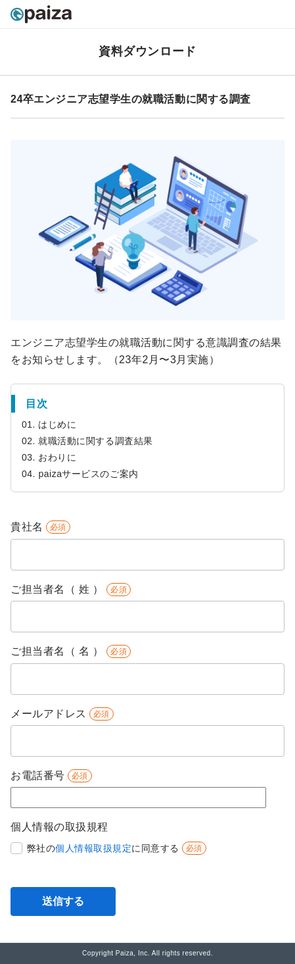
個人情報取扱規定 (93, 848)
